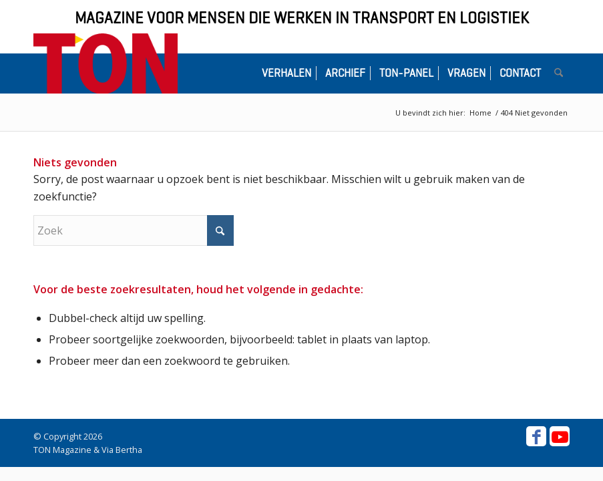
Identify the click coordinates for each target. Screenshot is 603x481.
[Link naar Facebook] (536, 436)
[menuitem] (286, 73)
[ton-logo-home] (105, 63)
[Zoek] (559, 73)
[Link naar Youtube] (560, 436)
